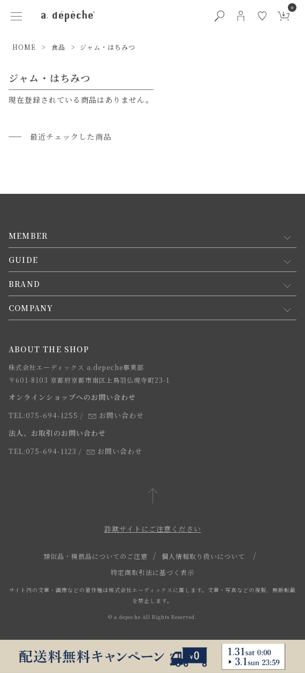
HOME (24, 46)
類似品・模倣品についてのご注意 (95, 556)
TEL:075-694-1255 (43, 415)
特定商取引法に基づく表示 (152, 572)
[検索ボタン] (219, 16)
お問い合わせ (116, 415)
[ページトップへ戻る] (152, 496)
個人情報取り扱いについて (203, 556)
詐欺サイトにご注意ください (152, 529)
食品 (58, 46)
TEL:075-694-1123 (43, 451)
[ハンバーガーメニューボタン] (16, 16)
